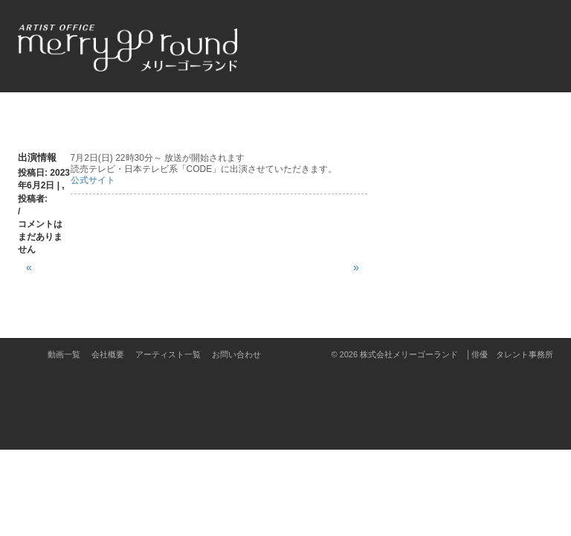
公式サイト (93, 180)
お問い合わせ (236, 354)
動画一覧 (64, 354)
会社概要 (107, 354)
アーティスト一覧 (168, 354)
